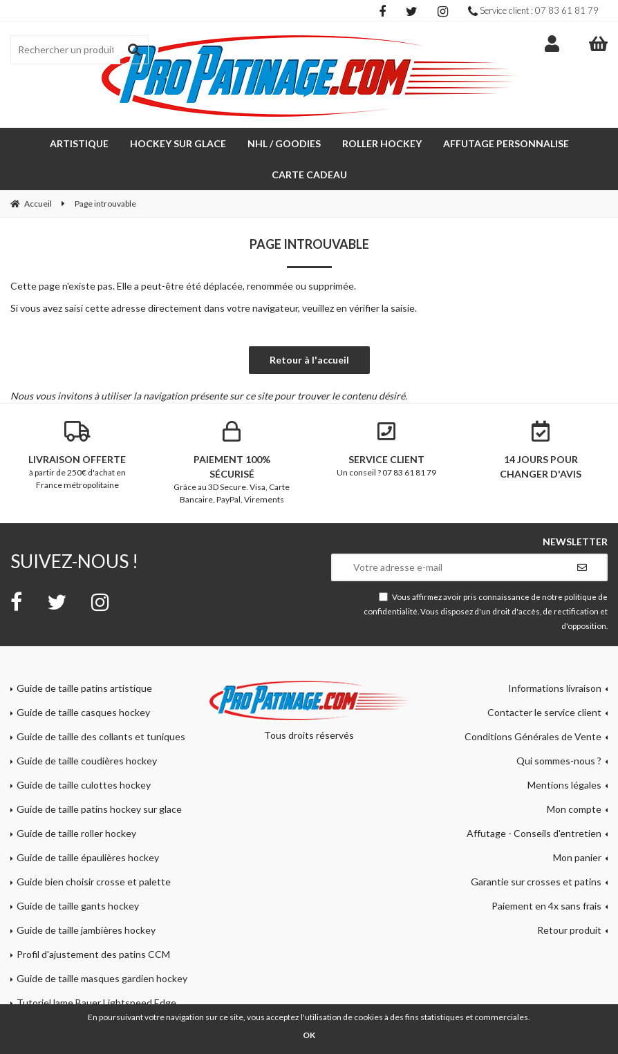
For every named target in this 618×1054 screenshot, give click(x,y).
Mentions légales (564, 785)
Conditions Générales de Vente (533, 736)
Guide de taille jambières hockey (86, 930)
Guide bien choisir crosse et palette (94, 881)
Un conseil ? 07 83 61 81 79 (386, 449)
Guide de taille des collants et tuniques (101, 736)
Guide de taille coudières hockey (87, 760)
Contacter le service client (544, 712)
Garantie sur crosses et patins (536, 881)
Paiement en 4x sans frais (546, 906)
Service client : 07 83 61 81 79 (533, 10)
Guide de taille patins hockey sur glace (99, 809)
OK (309, 1035)
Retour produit (569, 930)
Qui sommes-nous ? (558, 760)
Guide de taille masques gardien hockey (102, 978)
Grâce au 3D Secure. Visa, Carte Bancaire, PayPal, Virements (232, 463)
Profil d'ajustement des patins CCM (93, 954)
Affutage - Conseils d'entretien (534, 833)
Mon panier (577, 857)
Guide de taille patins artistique (84, 688)
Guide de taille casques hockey (83, 712)
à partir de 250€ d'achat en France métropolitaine (77, 455)
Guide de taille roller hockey (76, 833)
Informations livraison (554, 688)
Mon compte (574, 809)
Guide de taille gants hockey (78, 906)
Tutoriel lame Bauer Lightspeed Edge (96, 1002)
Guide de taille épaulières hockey (88, 857)
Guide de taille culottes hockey (84, 785)
